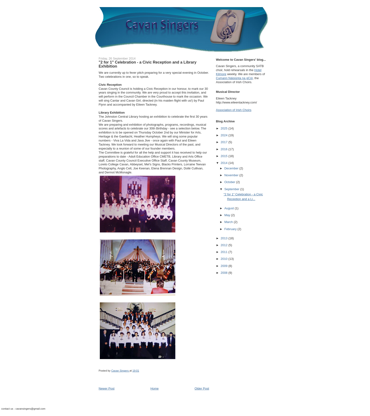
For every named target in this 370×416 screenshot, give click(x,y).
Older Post (202, 388)
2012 (224, 245)
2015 (224, 156)
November (232, 175)
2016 (224, 149)
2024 (224, 135)
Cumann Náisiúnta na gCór (234, 78)
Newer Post (106, 388)
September (232, 189)
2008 (224, 272)
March (229, 222)
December (232, 168)
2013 (224, 238)
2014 (224, 163)
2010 (224, 259)
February (231, 229)
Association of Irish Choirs (233, 110)
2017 (224, 142)
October (230, 182)
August (229, 208)
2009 (224, 266)
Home (155, 388)
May (227, 215)
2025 (224, 128)
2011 (224, 252)
